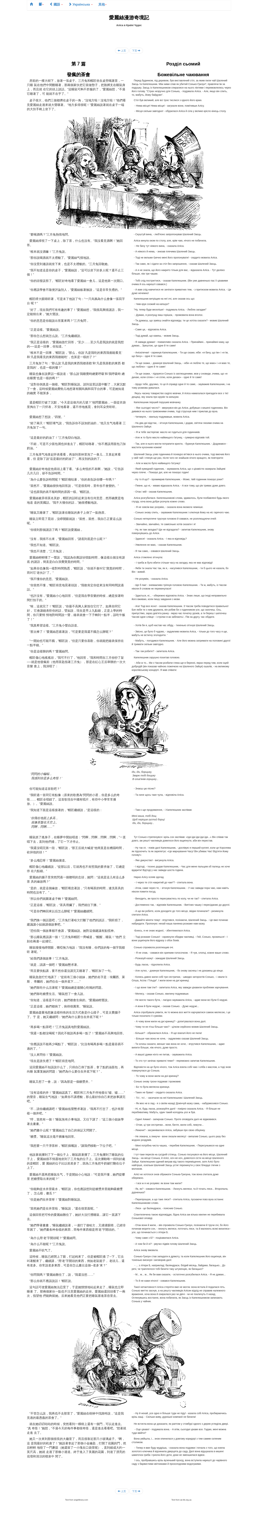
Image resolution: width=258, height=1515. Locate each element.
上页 (122, 50)
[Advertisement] (129, 35)
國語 (56, 4)
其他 (102, 4)
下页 (136, 50)
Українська (80, 4)
